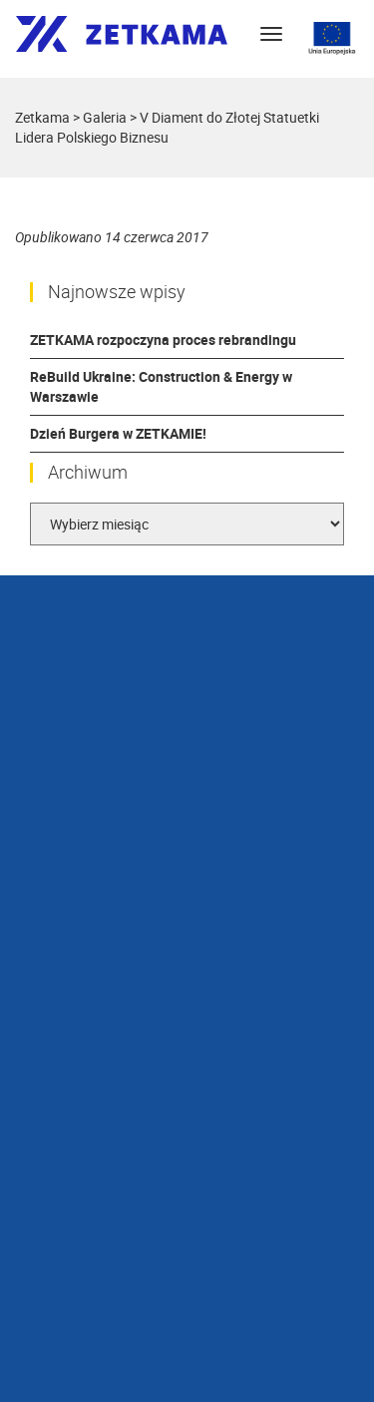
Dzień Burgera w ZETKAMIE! (118, 433)
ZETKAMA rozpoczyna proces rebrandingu (163, 339)
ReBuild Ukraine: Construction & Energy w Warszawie (161, 386)
